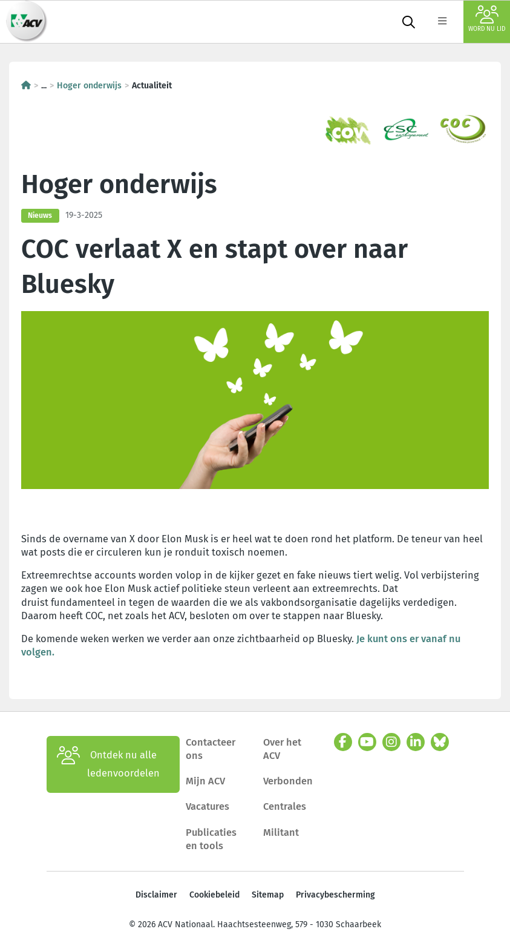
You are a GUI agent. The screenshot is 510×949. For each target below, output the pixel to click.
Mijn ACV (205, 781)
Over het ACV (282, 749)
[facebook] (343, 742)
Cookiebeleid (214, 895)
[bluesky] (440, 742)
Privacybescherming (335, 895)
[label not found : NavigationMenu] (442, 22)
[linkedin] (416, 742)
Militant (281, 832)
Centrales (284, 806)
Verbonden (288, 781)
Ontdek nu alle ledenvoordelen (108, 764)
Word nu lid (486, 19)
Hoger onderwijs (89, 85)
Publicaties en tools (211, 839)
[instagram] (391, 742)
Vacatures (207, 806)
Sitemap (268, 895)
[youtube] (367, 742)
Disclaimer (156, 895)
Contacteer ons (210, 749)
